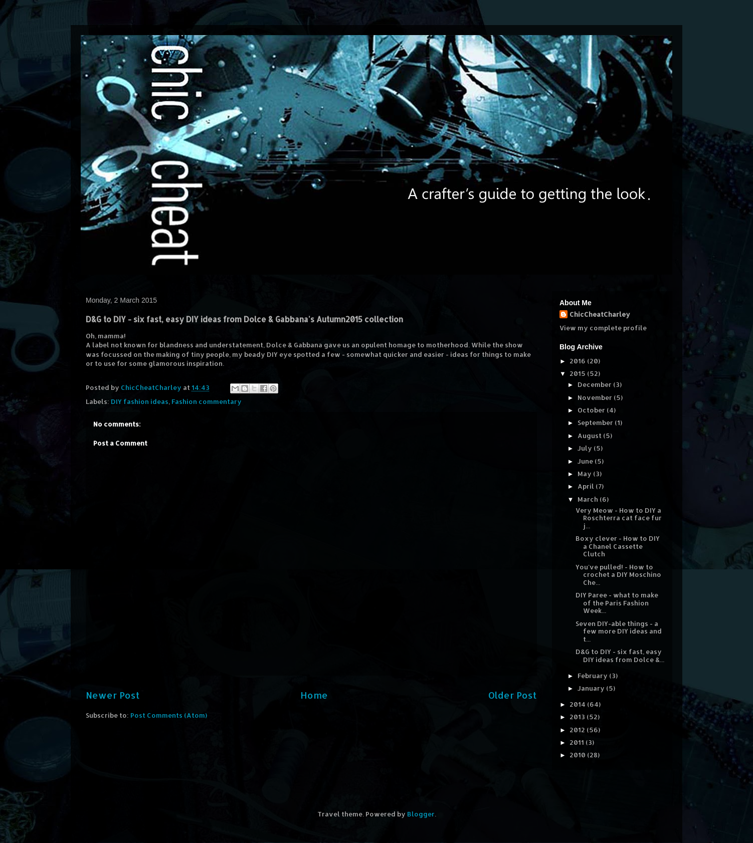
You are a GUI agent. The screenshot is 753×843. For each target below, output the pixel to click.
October (592, 410)
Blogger (421, 814)
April (587, 486)
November (596, 397)
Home (314, 695)
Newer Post (113, 695)
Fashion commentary (206, 401)
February (593, 676)
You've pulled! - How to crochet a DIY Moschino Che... (618, 574)
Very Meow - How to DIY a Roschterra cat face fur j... (619, 518)
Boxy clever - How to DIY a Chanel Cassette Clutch (618, 546)
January (592, 688)
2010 (578, 755)
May (585, 474)
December (595, 384)
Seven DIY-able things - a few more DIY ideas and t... (619, 631)
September (596, 422)
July (586, 448)
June (586, 461)
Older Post (512, 695)
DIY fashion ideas (139, 401)
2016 (578, 361)
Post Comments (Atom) (168, 715)
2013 (578, 717)
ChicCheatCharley (600, 314)
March (589, 499)
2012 (578, 730)
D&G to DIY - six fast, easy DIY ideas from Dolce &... (620, 656)
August (590, 436)
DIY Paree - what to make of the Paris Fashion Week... (617, 602)
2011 (578, 742)
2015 (578, 373)
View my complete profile (603, 328)
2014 (578, 704)
